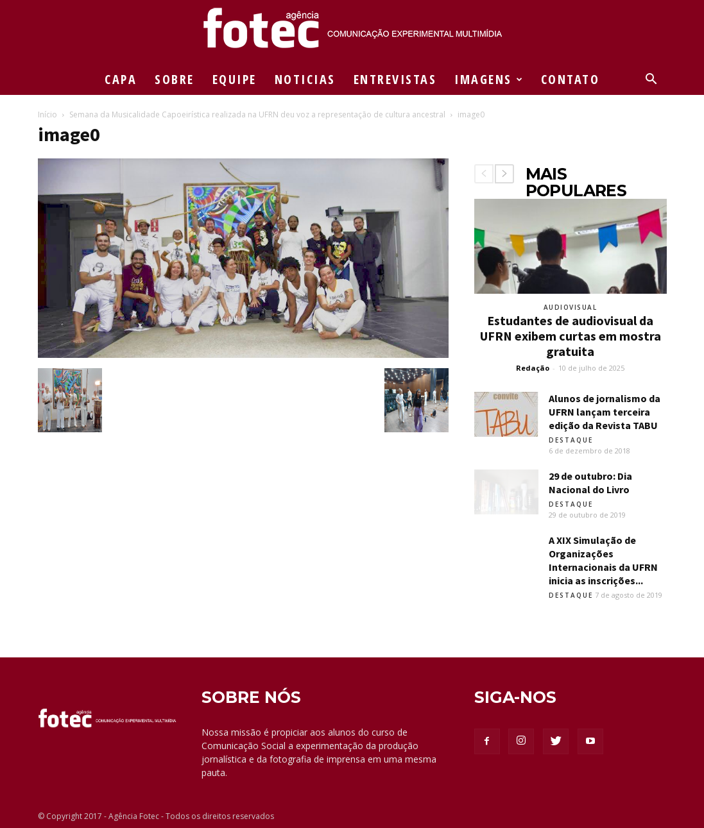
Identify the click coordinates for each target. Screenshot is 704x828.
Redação (532, 368)
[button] (651, 80)
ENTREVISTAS (395, 79)
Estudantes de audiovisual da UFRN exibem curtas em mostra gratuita (570, 335)
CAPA (121, 79)
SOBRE (174, 79)
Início (47, 114)
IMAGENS (489, 79)
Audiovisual (570, 307)
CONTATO (570, 79)
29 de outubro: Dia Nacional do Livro (590, 482)
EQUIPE (234, 79)
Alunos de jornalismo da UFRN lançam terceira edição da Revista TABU (604, 412)
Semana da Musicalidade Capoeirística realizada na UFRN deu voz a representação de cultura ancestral (257, 114)
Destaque (571, 439)
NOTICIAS (305, 79)
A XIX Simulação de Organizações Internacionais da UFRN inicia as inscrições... (603, 560)
